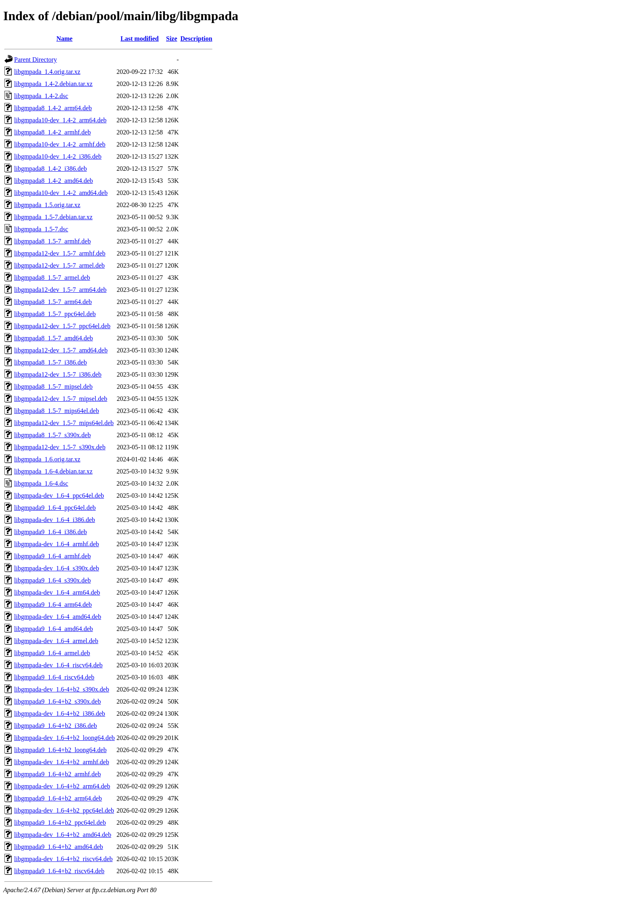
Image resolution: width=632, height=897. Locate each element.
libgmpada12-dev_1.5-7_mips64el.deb (64, 422)
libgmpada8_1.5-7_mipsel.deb (53, 386)
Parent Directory (35, 59)
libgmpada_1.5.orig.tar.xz (47, 204)
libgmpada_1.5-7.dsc (41, 229)
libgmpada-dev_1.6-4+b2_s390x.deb (61, 689)
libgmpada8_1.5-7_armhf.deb (52, 241)
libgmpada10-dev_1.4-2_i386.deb (58, 156)
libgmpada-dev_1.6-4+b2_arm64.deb (62, 786)
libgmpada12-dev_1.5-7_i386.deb (58, 374)
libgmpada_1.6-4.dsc (41, 483)
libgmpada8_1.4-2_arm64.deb (53, 108)
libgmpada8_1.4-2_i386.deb (50, 168)
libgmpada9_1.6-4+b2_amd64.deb (58, 846)
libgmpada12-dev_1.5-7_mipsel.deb (60, 398)
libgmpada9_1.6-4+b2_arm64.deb (58, 798)
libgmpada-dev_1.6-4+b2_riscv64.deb (63, 858)
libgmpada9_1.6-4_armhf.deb (52, 556)
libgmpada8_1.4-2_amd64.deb (53, 180)
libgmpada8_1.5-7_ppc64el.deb (55, 313)
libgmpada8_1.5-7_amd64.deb (53, 338)
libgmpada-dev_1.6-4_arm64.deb (57, 592)
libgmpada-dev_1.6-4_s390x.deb (56, 568)
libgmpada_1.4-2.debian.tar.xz (53, 83)
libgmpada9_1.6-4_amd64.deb (53, 628)
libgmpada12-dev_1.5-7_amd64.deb (61, 350)
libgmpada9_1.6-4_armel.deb (52, 653)
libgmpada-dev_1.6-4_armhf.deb (56, 544)
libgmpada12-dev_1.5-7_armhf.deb (60, 253)
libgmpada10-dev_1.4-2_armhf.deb (60, 144)
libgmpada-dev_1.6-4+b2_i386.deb (59, 713)
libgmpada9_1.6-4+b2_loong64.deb (60, 749)
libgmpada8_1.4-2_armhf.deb (52, 132)
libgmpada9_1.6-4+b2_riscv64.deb (59, 871)
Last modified (140, 38)
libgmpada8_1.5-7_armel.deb (52, 277)
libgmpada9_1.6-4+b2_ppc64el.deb (60, 822)
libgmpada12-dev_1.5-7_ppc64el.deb (62, 326)
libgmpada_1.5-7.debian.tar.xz (53, 217)
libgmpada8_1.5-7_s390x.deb (52, 435)
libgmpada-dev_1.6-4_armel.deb (56, 640)
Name (64, 38)
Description (196, 38)
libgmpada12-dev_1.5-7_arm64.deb (60, 289)
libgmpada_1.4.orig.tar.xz (47, 71)
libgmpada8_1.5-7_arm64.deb (53, 301)
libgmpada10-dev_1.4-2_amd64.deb (61, 192)
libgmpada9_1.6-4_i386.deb (50, 531)
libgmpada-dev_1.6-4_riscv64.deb (58, 665)
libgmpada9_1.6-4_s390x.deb (52, 580)
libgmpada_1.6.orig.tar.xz (47, 459)
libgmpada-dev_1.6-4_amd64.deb (57, 616)
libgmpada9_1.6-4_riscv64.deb (54, 677)
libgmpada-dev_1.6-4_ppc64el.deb (59, 495)
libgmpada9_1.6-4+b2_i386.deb (55, 725)
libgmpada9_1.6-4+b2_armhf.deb (57, 774)
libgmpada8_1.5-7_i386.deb (50, 362)
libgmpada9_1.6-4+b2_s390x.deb (57, 701)
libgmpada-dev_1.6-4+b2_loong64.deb (64, 737)
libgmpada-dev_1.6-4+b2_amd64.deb (62, 834)
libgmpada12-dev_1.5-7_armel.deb (59, 265)
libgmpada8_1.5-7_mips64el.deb (56, 410)
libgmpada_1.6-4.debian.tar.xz (53, 471)
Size (171, 38)
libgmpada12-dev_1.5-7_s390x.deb (60, 447)
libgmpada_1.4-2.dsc (41, 95)
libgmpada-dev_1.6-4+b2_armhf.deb (61, 762)
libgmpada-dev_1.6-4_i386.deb (54, 519)
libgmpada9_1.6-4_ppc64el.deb (55, 507)
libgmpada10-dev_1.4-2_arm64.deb (60, 120)
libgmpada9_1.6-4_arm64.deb (53, 604)
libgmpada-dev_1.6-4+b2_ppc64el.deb (64, 810)
